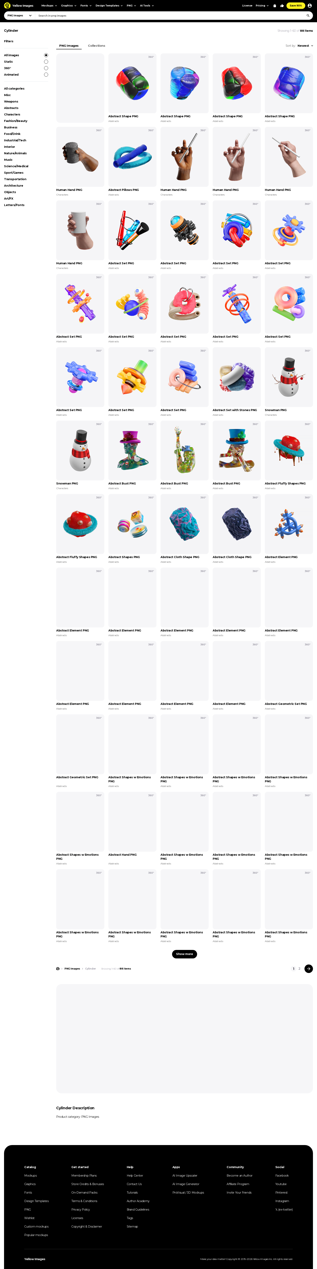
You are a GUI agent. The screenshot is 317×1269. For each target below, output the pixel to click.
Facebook (282, 1175)
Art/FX (8, 198)
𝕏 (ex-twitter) (284, 1209)
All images (26, 55)
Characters (12, 114)
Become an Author (240, 1175)
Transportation (15, 179)
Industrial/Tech (15, 140)
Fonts (28, 1192)
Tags (130, 1218)
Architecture (13, 185)
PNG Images (69, 46)
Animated (26, 75)
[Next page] (308, 968)
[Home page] (57, 968)
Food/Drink (12, 134)
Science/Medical (16, 166)
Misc (7, 95)
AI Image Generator (185, 1184)
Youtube (281, 1184)
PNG (27, 1209)
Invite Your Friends (239, 1192)
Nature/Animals (15, 153)
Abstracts (11, 108)
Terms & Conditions (84, 1201)
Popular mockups (36, 1235)
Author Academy (138, 1201)
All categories (14, 88)
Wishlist (29, 1218)
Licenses (77, 1218)
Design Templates (36, 1201)
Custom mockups (36, 1226)
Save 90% (296, 5)
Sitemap (132, 1226)
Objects (10, 192)
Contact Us (134, 1184)
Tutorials (132, 1192)
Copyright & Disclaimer (86, 1226)
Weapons (11, 101)
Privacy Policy (80, 1209)
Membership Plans (84, 1175)
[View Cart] (275, 5)
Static (26, 62)
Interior (9, 147)
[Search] (308, 15)
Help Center (135, 1175)
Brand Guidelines (138, 1209)
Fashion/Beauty (15, 121)
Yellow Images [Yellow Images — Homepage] (34, 1259)
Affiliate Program (238, 1184)
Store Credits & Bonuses (87, 1184)
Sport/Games (13, 172)
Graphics (30, 1184)
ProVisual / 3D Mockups (188, 1192)
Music (8, 160)
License (247, 5)
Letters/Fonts (14, 205)
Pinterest (281, 1192)
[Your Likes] (282, 5)
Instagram (282, 1201)
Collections (96, 46)
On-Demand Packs (84, 1192)
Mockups (30, 1175)
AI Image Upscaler (184, 1175)
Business (10, 127)
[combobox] (174, 16)
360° (26, 68)
